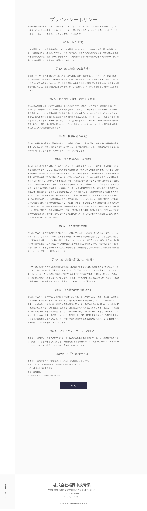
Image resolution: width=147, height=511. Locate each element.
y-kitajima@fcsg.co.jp (53, 375)
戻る (73, 386)
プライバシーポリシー (71, 499)
